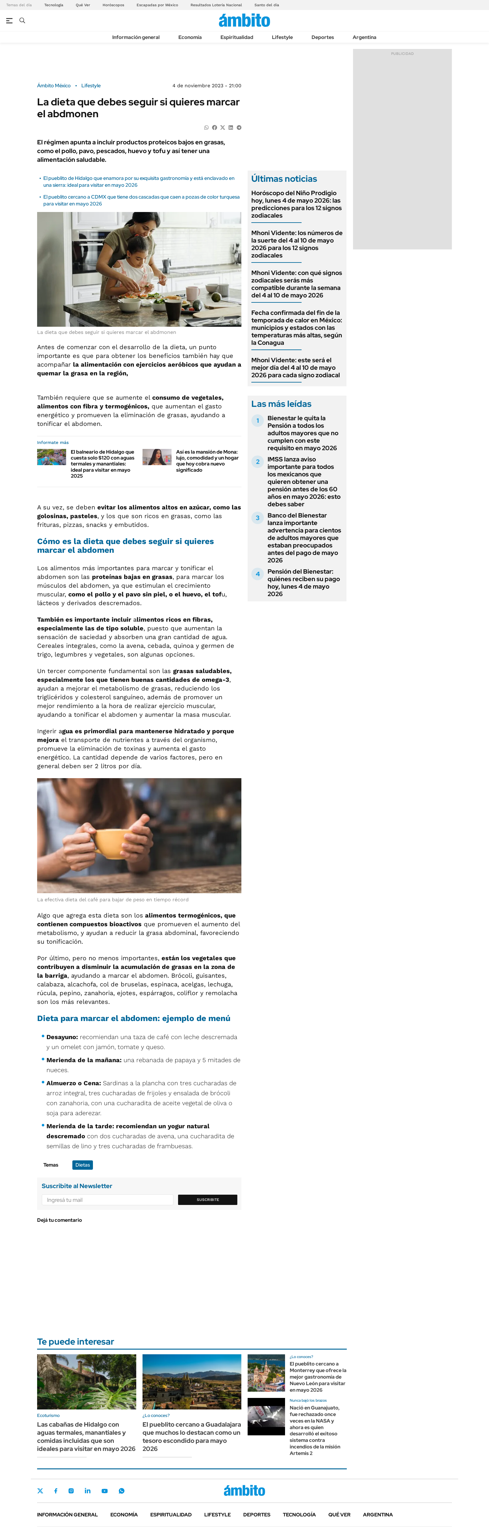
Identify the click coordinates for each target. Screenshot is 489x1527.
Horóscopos (113, 5)
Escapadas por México (157, 5)
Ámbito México (54, 85)
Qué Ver (83, 5)
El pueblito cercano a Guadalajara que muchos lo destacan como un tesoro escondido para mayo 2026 (192, 1436)
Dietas (82, 1165)
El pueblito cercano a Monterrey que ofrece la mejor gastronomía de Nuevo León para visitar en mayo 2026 (318, 1377)
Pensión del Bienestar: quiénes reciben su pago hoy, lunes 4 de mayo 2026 (304, 582)
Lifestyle (282, 37)
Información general (136, 37)
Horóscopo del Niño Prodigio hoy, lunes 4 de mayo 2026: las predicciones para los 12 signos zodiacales (296, 204)
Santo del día (266, 5)
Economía (190, 37)
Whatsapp (121, 1491)
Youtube (104, 1491)
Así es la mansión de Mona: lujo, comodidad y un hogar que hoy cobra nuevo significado (207, 461)
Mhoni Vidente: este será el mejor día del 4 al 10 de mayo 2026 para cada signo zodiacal (295, 367)
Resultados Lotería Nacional (216, 5)
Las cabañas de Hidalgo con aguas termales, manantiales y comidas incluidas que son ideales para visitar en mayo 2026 (86, 1436)
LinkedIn (87, 1491)
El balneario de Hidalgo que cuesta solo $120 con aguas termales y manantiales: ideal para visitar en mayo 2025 (102, 464)
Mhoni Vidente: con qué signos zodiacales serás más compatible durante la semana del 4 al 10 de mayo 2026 (296, 284)
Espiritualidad (236, 37)
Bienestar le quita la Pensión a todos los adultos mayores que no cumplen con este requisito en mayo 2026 (303, 433)
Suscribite (208, 1199)
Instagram (71, 1491)
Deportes (323, 37)
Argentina (364, 37)
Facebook (55, 1491)
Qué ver (339, 1514)
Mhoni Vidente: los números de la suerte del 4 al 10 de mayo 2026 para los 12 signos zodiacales (297, 244)
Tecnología (53, 5)
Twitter (40, 1490)
